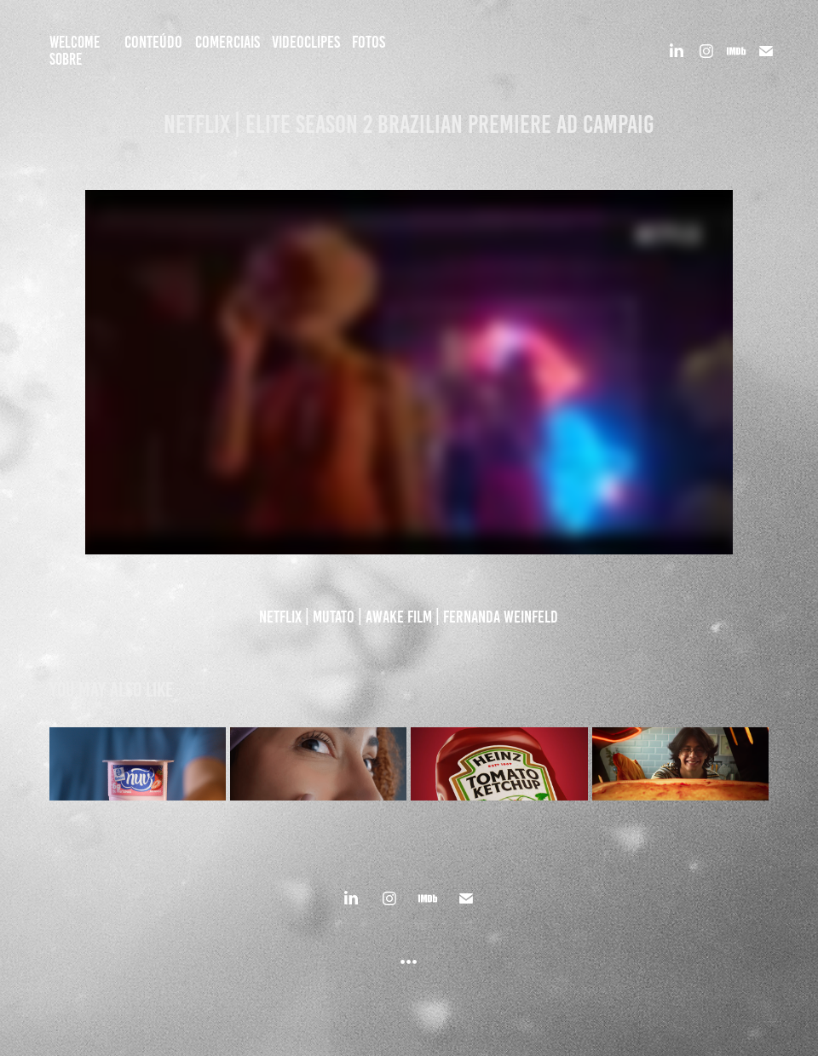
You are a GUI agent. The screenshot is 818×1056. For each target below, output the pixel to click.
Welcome (74, 42)
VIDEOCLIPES (306, 41)
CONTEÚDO (153, 41)
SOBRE (65, 59)
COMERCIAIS (227, 41)
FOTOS (368, 41)
